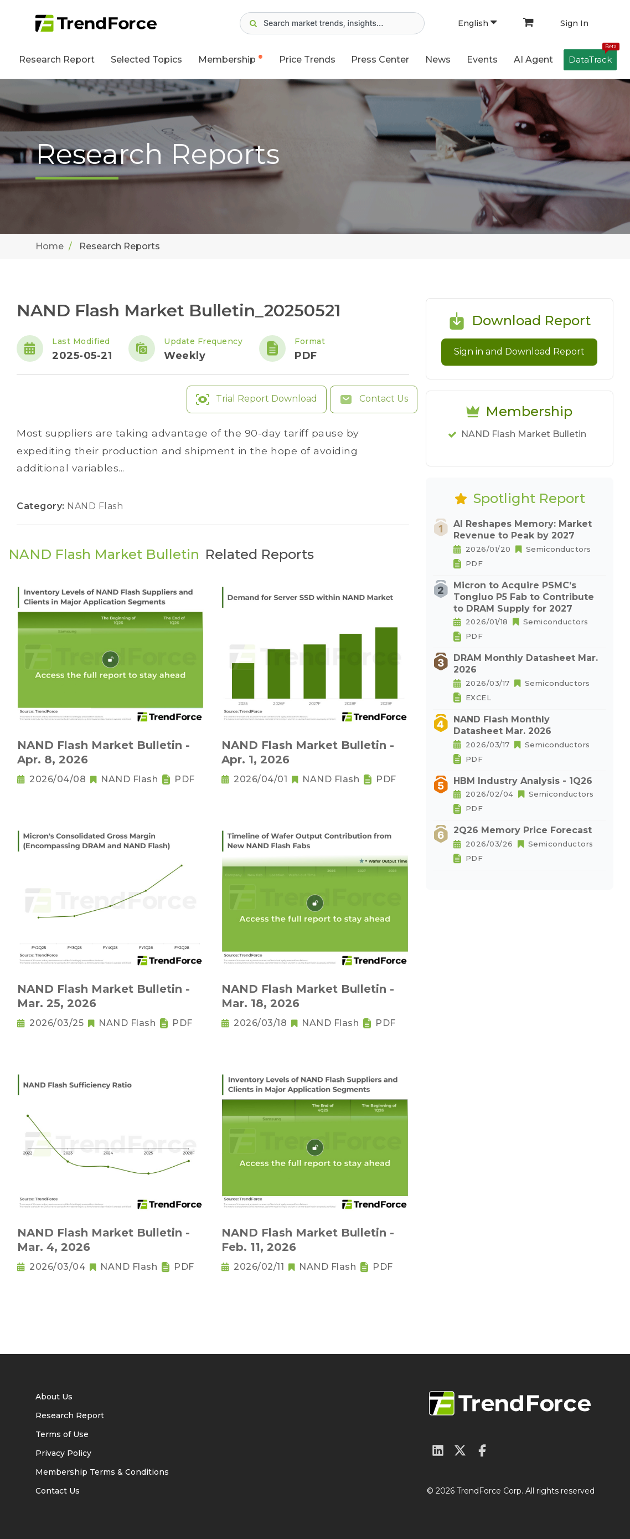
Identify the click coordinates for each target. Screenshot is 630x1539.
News (438, 59)
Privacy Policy (63, 1453)
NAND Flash (95, 506)
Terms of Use (62, 1434)
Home (49, 246)
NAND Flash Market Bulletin (523, 434)
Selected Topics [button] (146, 59)
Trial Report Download (256, 399)
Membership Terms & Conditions (102, 1472)
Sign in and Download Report (519, 351)
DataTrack (593, 57)
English (477, 23)
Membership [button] (227, 59)
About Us (54, 1397)
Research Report (57, 59)
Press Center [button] (380, 59)
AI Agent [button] (533, 59)
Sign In (574, 23)
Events (482, 59)
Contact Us (373, 399)
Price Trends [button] (307, 59)
